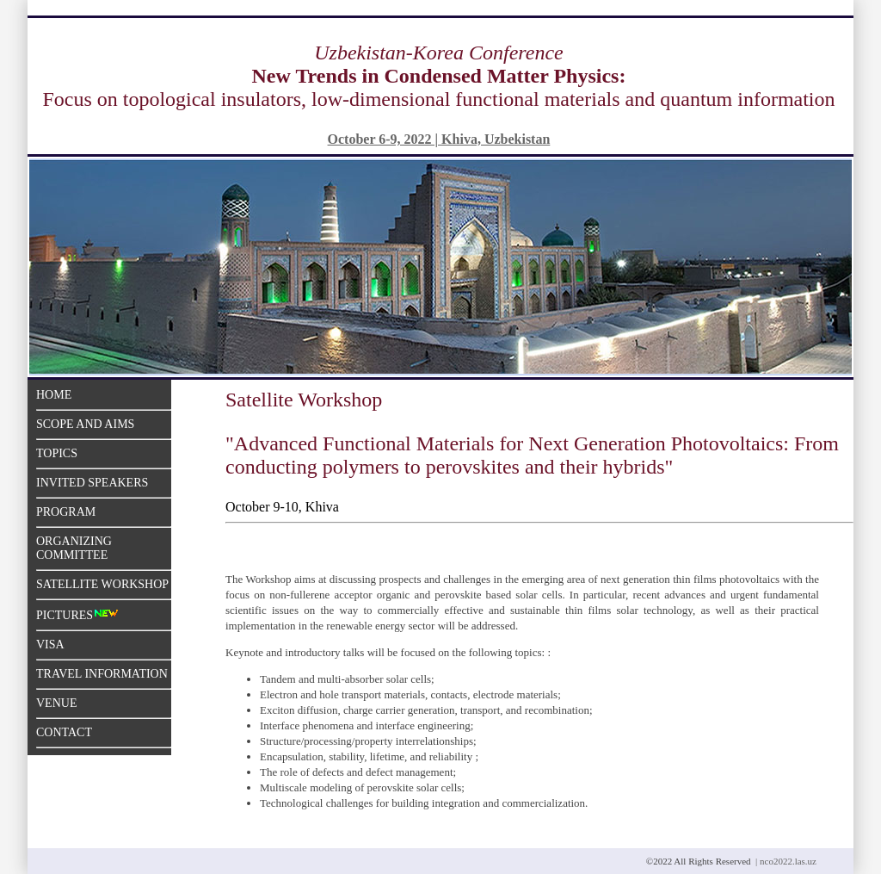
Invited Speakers (92, 482)
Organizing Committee (74, 548)
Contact (64, 732)
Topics (56, 453)
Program (65, 511)
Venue (56, 703)
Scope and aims (85, 424)
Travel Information (102, 673)
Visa (50, 644)
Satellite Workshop (102, 584)
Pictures (77, 615)
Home (53, 394)
